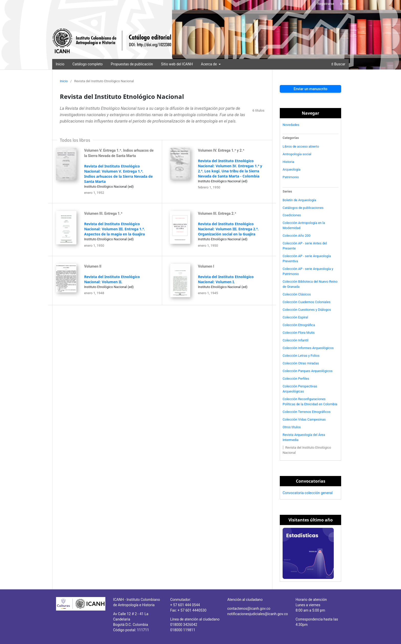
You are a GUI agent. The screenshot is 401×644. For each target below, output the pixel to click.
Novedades (291, 125)
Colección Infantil (295, 340)
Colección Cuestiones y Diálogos (307, 310)
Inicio (60, 64)
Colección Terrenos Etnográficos (307, 412)
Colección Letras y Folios (301, 355)
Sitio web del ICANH (177, 64)
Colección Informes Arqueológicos (308, 348)
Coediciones (292, 215)
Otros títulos (292, 427)
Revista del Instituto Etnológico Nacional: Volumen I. (226, 279)
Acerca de (209, 64)
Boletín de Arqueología (299, 200)
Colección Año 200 (296, 235)
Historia (288, 162)
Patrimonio (291, 177)
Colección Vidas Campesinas (304, 419)
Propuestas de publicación (132, 64)
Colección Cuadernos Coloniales (306, 302)
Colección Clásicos (297, 294)
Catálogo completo (87, 64)
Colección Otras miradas (301, 363)
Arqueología (291, 169)
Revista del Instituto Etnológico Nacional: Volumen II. (112, 279)
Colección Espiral (295, 317)
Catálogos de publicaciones (303, 208)
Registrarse (325, 4)
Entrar (344, 4)
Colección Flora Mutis (299, 333)
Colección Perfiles (296, 378)
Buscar (338, 64)
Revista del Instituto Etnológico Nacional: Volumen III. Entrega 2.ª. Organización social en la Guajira (228, 228)
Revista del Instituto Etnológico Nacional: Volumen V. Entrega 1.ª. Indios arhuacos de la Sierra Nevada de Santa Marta (118, 174)
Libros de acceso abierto (301, 146)
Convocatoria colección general (307, 493)
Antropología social (297, 154)
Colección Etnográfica (299, 325)
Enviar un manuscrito (310, 89)
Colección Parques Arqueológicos (307, 371)
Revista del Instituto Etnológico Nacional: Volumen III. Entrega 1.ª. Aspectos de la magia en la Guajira (114, 228)
